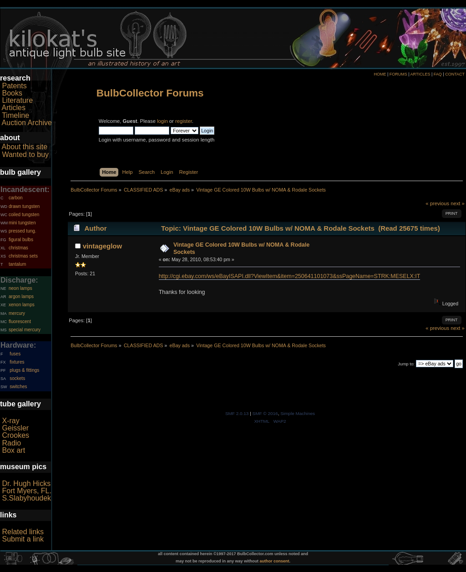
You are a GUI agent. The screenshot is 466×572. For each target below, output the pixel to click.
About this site (25, 147)
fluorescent (20, 321)
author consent (274, 561)
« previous (437, 203)
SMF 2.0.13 (237, 413)
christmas (18, 247)
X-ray (10, 421)
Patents (14, 86)
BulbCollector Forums (150, 93)
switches (18, 386)
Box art (13, 450)
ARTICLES (420, 74)
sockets (17, 378)
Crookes (15, 435)
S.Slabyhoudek (26, 498)
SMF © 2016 (265, 413)
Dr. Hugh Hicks (26, 483)
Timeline (15, 115)
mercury (17, 313)
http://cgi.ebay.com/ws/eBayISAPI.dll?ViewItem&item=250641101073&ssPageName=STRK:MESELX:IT (289, 276)
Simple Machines (297, 413)
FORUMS (398, 74)
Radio (11, 443)
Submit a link (23, 539)
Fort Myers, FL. (26, 491)
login (162, 121)
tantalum (17, 264)
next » (458, 203)
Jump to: (406, 363)
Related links (23, 532)
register (183, 121)
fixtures (17, 361)
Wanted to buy (25, 154)
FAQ (438, 74)
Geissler (15, 428)
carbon (16, 197)
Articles (13, 107)
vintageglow (102, 246)
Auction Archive (27, 123)
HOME (380, 74)
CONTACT (455, 74)
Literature (17, 100)
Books (12, 93)
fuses (15, 353)
